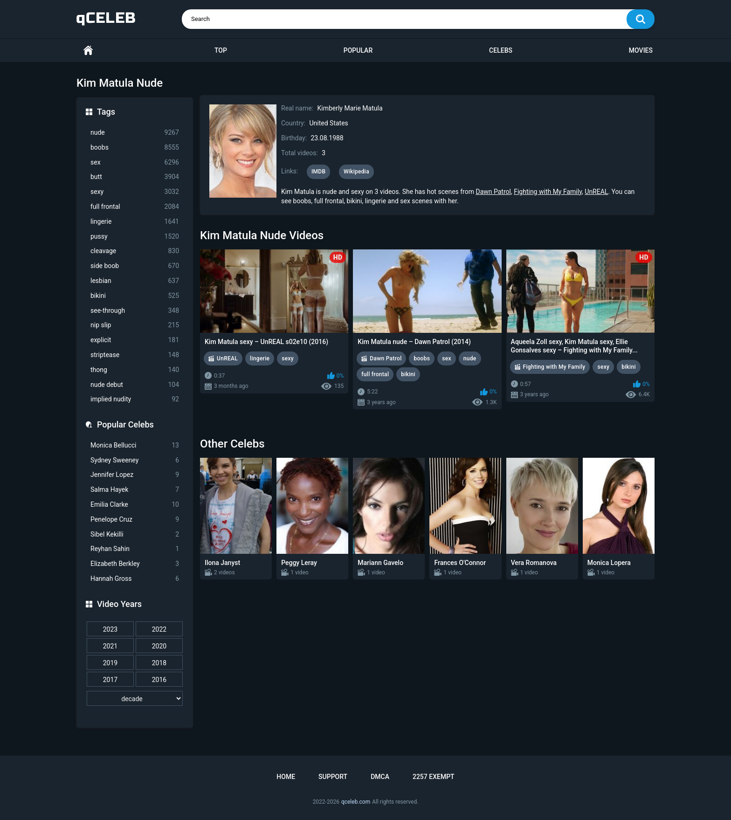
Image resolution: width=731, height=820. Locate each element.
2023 (110, 629)
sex (134, 162)
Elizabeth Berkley (134, 564)
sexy (134, 192)
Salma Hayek (134, 490)
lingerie (134, 222)
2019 (110, 663)
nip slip (134, 325)
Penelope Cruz (134, 520)
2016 (159, 679)
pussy (134, 237)
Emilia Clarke (134, 505)
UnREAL (596, 191)
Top (220, 50)
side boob (134, 266)
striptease (134, 355)
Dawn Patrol (493, 191)
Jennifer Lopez (134, 475)
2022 (159, 629)
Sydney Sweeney (134, 460)
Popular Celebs (125, 424)
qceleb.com (355, 802)
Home (88, 50)
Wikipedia (356, 171)
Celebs (500, 50)
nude (134, 133)
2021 (110, 646)
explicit (134, 340)
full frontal (134, 207)
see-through (134, 311)
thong (134, 370)
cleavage (134, 251)
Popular (358, 50)
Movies (641, 50)
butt (134, 177)
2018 (159, 663)
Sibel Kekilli (134, 534)
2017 (110, 679)
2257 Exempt (434, 776)
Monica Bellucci (134, 445)
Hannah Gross (134, 579)
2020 (159, 646)
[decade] (135, 698)
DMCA (380, 776)
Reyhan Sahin (134, 549)
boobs (134, 148)
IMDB (318, 171)
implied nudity (134, 399)
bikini (134, 296)
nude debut (134, 385)
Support (332, 776)
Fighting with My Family (548, 191)
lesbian (134, 281)
